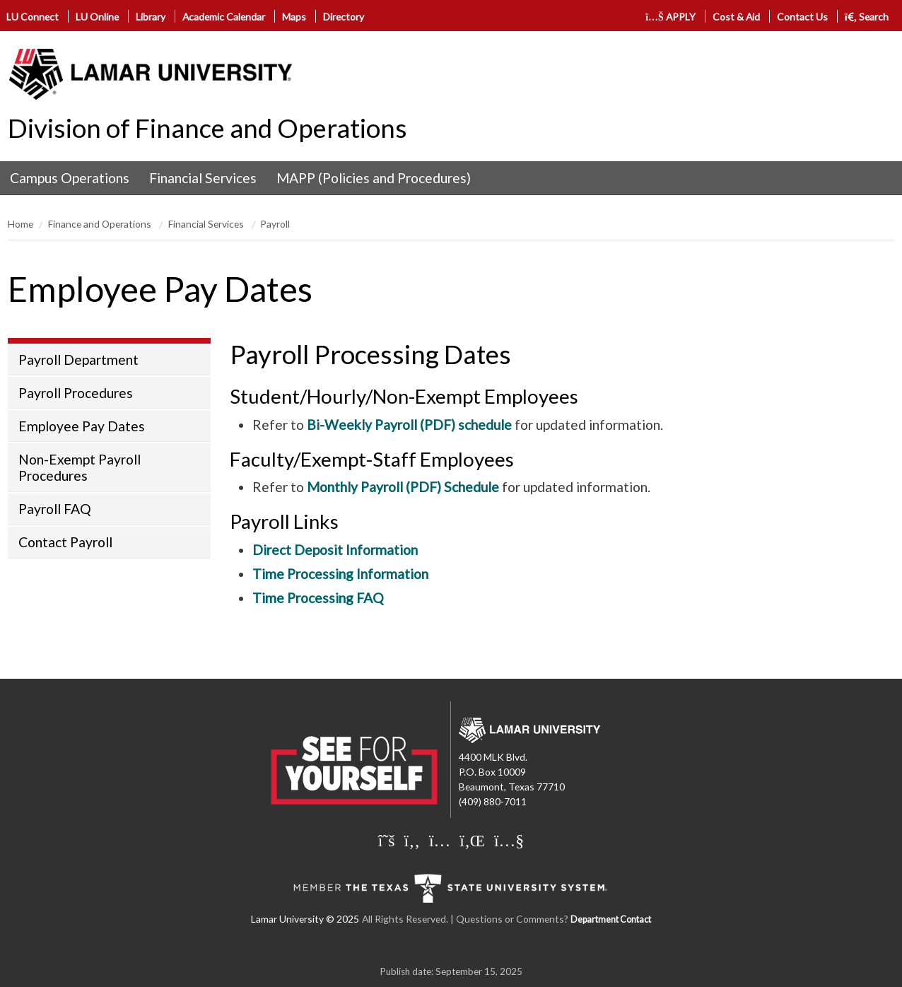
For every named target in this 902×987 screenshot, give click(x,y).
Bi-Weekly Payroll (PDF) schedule (409, 424)
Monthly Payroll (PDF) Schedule (403, 487)
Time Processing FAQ (318, 598)
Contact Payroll (65, 542)
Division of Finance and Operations (207, 128)
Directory (343, 17)
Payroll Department (78, 359)
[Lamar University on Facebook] (412, 840)
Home (20, 224)
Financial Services (203, 178)
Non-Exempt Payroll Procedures (79, 467)
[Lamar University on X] (386, 840)
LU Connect (32, 17)
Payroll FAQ (54, 509)
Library (150, 17)
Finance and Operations (100, 224)
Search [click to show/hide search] (867, 17)
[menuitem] (69, 178)
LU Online (97, 17)
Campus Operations (69, 178)
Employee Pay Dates (81, 426)
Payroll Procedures (75, 393)
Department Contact (610, 919)
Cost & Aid (736, 17)
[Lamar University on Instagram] (439, 840)
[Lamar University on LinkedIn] (472, 840)
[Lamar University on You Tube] (509, 840)
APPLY (670, 17)
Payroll (275, 224)
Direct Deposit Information (335, 550)
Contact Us (802, 17)
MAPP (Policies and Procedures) (373, 178)
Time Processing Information (340, 574)
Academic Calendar (223, 17)
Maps (294, 17)
